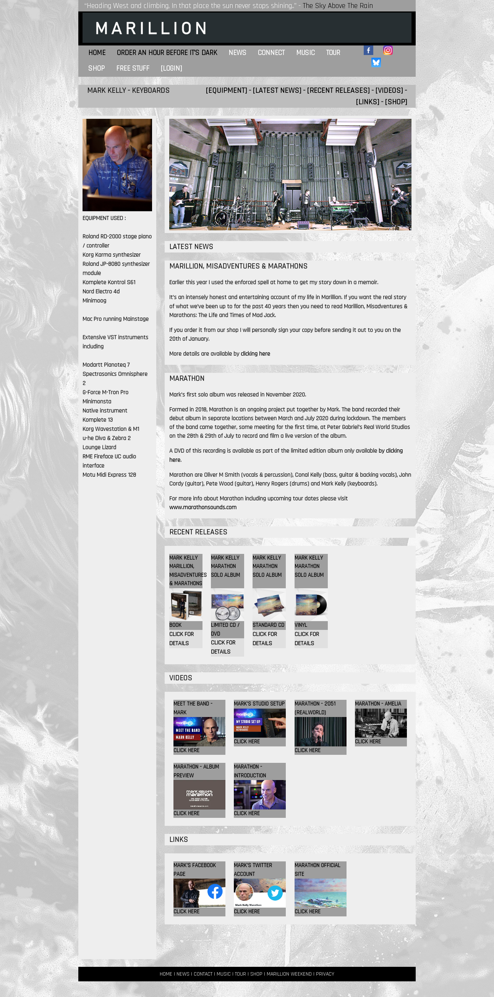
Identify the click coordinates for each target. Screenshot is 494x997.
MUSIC (224, 974)
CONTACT (203, 974)
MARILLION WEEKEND (289, 974)
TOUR (240, 974)
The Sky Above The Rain (338, 6)
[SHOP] (396, 102)
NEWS (183, 974)
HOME (166, 974)
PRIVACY (325, 974)
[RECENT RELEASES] (338, 90)
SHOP (256, 974)
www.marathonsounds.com (202, 507)
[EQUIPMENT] (226, 90)
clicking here (255, 354)
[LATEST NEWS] (277, 90)
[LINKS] (367, 102)
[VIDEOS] (389, 90)
